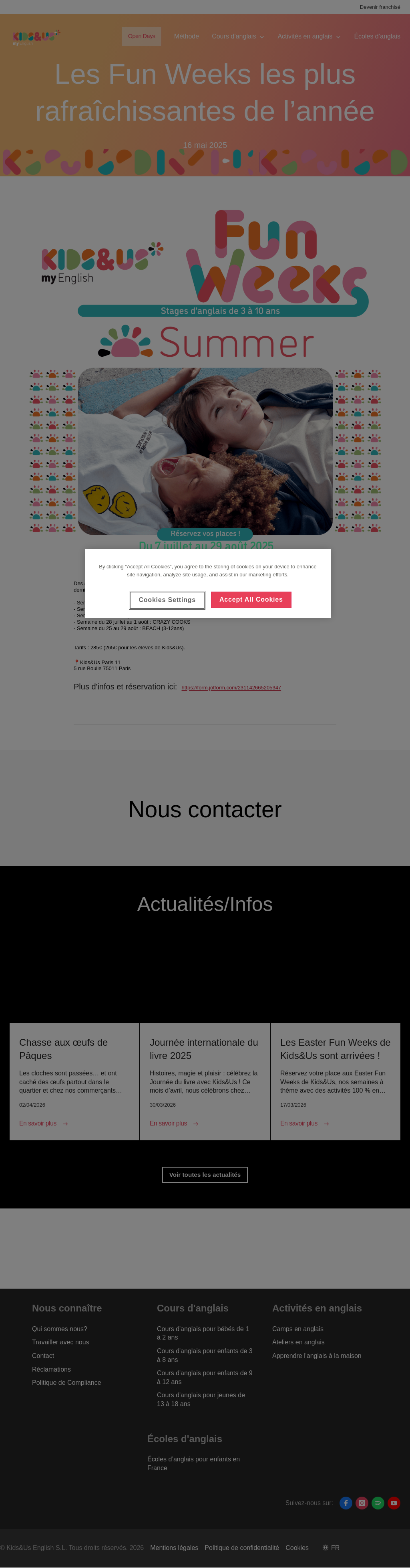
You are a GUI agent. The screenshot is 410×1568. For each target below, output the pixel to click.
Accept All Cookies (251, 599)
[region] (208, 583)
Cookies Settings (167, 599)
